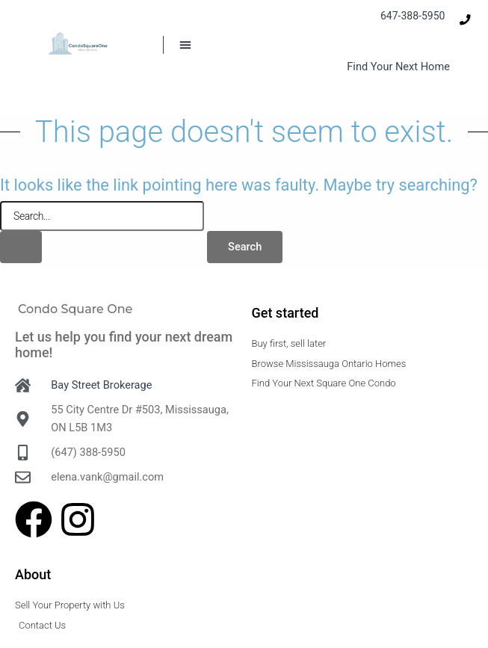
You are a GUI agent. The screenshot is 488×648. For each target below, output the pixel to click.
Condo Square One (75, 309)
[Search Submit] (21, 247)
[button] (185, 45)
